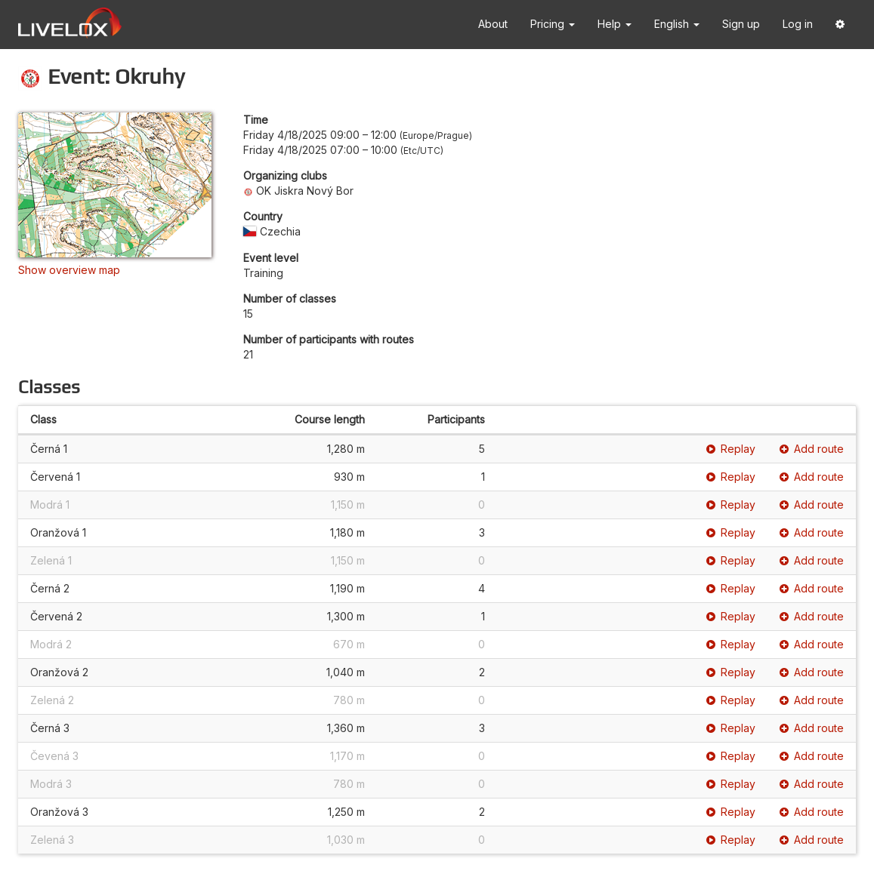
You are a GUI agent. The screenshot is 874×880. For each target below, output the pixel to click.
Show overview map (69, 269)
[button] (840, 24)
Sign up (741, 23)
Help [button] (615, 23)
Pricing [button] (552, 23)
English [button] (677, 23)
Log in (798, 23)
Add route (812, 448)
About (493, 23)
